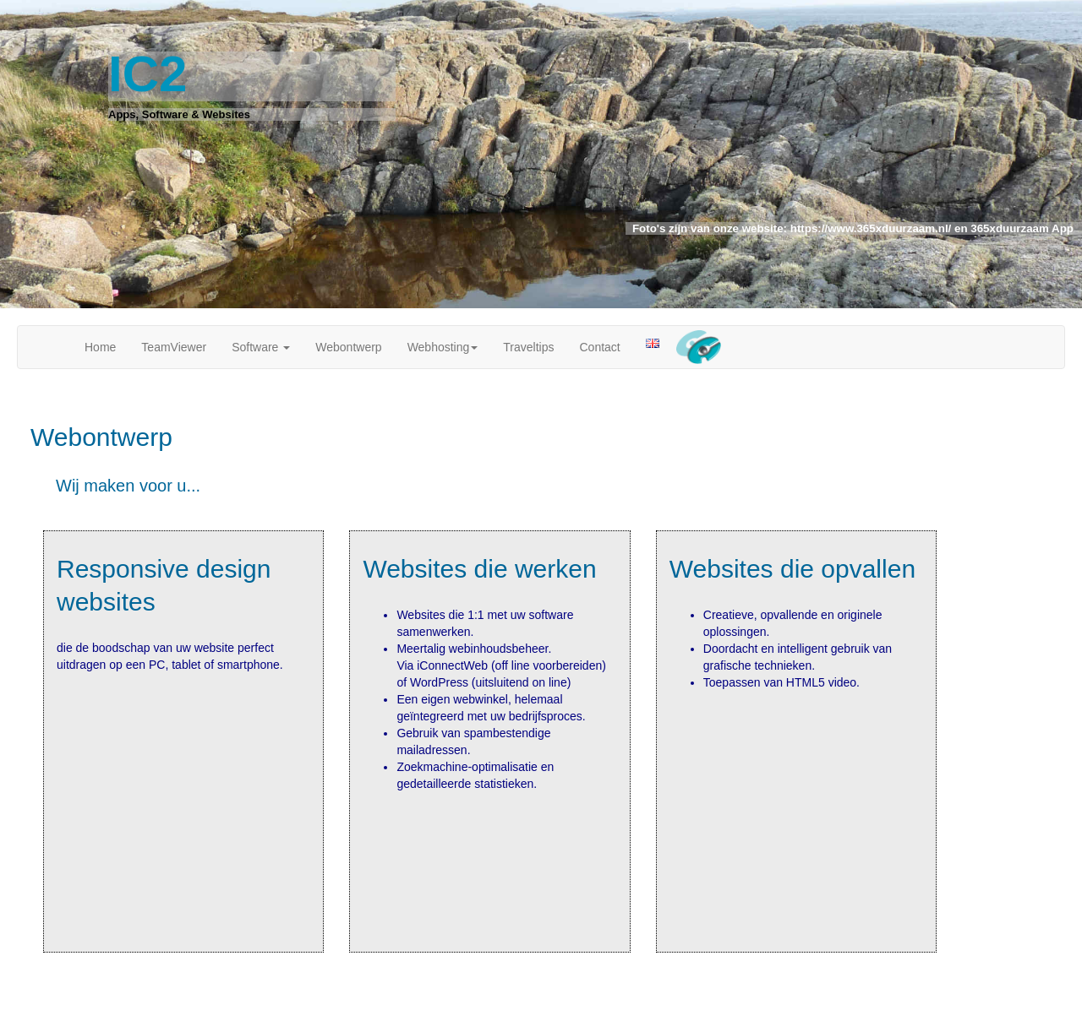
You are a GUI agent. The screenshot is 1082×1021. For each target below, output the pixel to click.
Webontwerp (348, 347)
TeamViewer (173, 347)
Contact (599, 347)
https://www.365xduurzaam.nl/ (869, 228)
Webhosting (442, 347)
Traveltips (528, 347)
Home (100, 347)
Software (261, 347)
